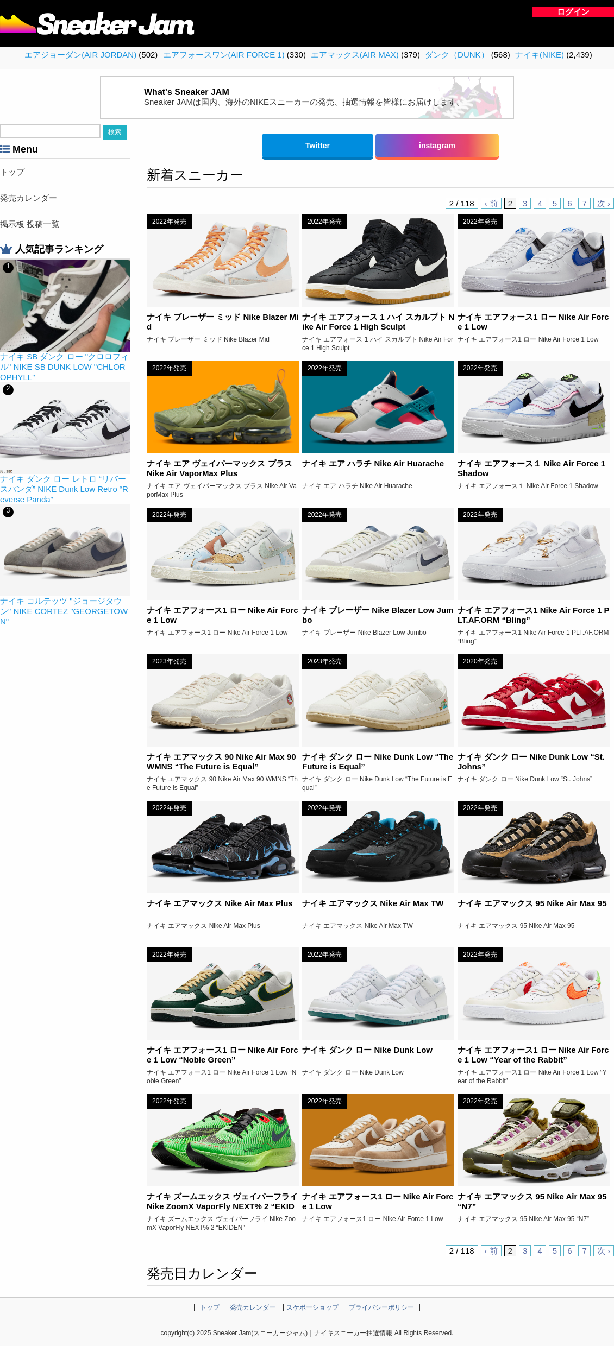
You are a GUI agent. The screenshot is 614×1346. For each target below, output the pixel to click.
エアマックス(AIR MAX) (355, 54)
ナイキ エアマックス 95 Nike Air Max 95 (532, 903)
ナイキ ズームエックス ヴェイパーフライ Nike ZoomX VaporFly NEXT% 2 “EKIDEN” (222, 1206)
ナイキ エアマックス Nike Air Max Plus (220, 903)
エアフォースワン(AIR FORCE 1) (224, 54)
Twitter (317, 145)
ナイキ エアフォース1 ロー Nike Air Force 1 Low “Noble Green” (222, 1054)
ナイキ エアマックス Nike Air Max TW (372, 903)
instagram (437, 145)
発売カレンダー (28, 198)
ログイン (573, 11)
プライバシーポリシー (381, 1307)
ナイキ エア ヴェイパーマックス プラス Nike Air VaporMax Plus (219, 468)
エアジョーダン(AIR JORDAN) (80, 54)
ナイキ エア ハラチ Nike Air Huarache (373, 463)
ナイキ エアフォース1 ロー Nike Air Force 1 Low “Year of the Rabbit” (533, 1054)
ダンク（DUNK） (457, 54)
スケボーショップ (312, 1307)
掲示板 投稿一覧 (29, 224)
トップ (12, 171)
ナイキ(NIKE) (539, 54)
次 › (603, 203)
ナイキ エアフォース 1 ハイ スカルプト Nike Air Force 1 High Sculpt (378, 321)
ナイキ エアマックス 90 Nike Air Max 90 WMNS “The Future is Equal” (221, 761)
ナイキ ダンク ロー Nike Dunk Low (367, 1049)
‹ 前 (491, 203)
